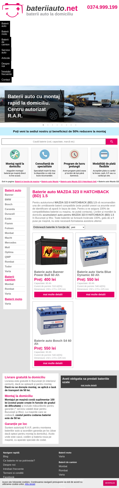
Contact (30, 29)
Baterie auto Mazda (49, 131)
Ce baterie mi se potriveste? (19, 410)
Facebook (8, 426)
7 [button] (71, 74)
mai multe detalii (52, 244)
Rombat (9, 211)
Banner (9, 144)
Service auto (65, 23)
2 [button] (47, 74)
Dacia (62, 437)
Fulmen (9, 177)
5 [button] (61, 74)
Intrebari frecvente (13, 418)
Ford (61, 441)
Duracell (10, 163)
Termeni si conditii (13, 422)
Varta (8, 220)
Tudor (8, 216)
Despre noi (94, 23)
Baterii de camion (44, 23)
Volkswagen (65, 449)
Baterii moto (24, 23)
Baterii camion (10, 228)
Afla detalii (30, 484)
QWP (8, 206)
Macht (8, 187)
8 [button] (75, 74)
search (112, 91)
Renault (63, 453)
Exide (8, 168)
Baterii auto (8, 23)
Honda (62, 465)
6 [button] (66, 74)
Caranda (10, 158)
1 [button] (43, 74)
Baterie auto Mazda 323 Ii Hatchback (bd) (78, 131)
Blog (5, 405)
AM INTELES (110, 483)
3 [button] (52, 74)
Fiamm (9, 173)
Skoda (62, 445)
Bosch (8, 153)
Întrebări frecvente (12, 29)
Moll (7, 196)
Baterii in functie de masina (27, 131)
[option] (59, 53)
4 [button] (57, 74)
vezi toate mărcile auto (71, 470)
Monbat (9, 182)
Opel (61, 461)
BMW (8, 149)
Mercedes (10, 192)
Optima (9, 201)
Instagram (8, 430)
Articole (80, 23)
